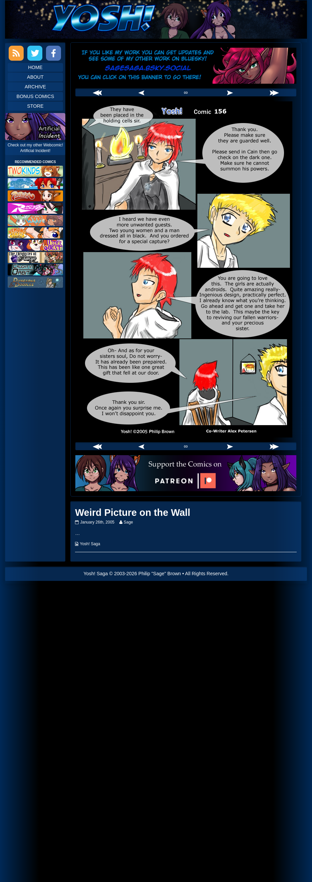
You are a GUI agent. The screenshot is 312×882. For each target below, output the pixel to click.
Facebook (53, 53)
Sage (128, 522)
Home (35, 67)
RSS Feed (16, 53)
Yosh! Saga (90, 544)
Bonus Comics (35, 96)
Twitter (34, 53)
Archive (35, 86)
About (35, 77)
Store (35, 106)
